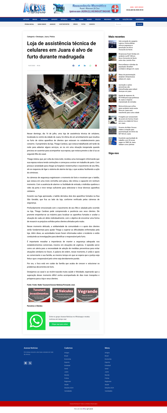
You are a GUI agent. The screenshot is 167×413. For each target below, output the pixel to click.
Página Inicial (29, 24)
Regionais (107, 19)
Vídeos (75, 24)
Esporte (54, 19)
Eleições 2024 (127, 19)
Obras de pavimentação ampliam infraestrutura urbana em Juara (127, 77)
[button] (73, 65)
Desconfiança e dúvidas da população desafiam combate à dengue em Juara (129, 67)
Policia (98, 19)
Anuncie (52, 24)
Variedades (140, 19)
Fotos (83, 24)
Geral (73, 19)
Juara (81, 19)
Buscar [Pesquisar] (139, 24)
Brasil (35, 19)
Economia (44, 19)
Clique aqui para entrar (60, 324)
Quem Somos (42, 24)
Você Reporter (64, 24)
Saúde (117, 19)
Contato (92, 24)
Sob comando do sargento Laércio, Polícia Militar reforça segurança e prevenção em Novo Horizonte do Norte (128, 45)
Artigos (26, 19)
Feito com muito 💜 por (83, 409)
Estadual (64, 19)
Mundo (89, 19)
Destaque (39, 37)
